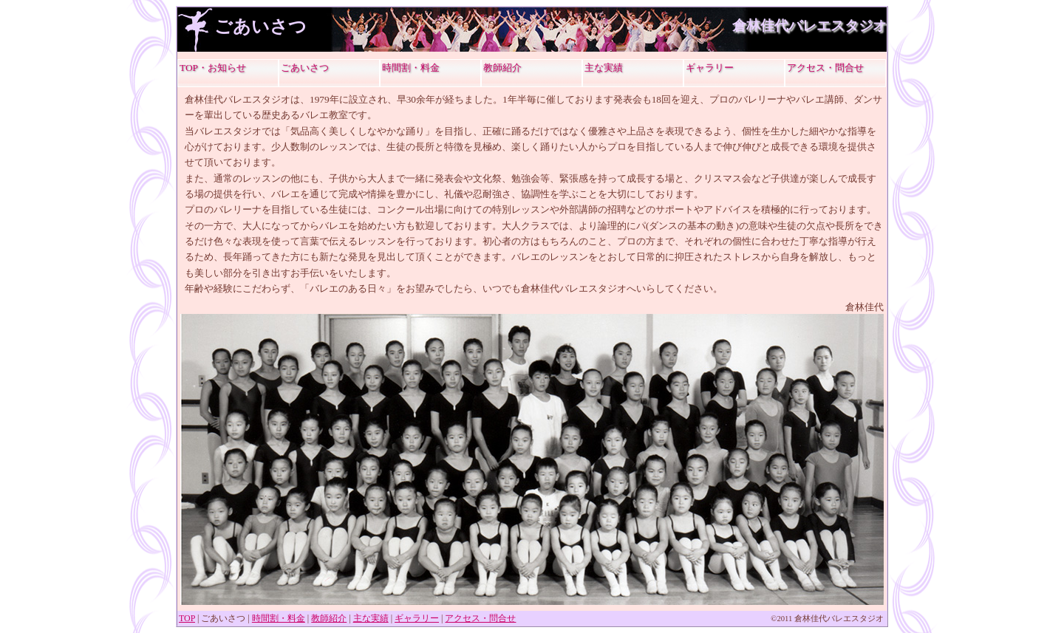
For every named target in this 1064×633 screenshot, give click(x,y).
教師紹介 (502, 67)
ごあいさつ (305, 67)
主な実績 (603, 67)
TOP (187, 618)
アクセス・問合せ (825, 67)
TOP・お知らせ (213, 67)
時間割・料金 (411, 67)
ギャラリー (710, 67)
